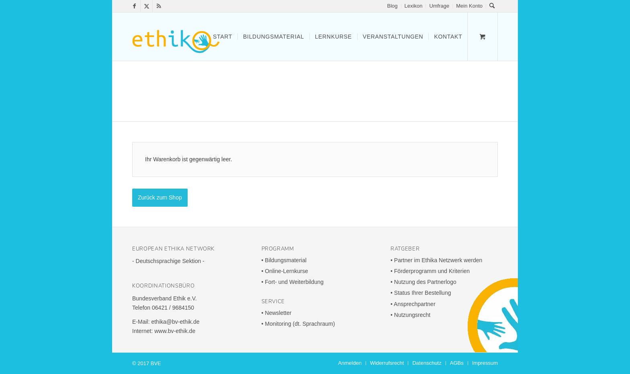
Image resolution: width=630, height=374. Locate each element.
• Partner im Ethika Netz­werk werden (436, 260)
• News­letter (277, 313)
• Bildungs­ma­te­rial (284, 260)
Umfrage (439, 6)
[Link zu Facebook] (134, 6)
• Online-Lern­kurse (285, 271)
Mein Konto (469, 6)
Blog (392, 6)
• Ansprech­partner (413, 304)
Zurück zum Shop (160, 197)
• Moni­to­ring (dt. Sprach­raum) (298, 324)
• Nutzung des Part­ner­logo (423, 282)
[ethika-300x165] (176, 36)
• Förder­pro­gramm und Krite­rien (430, 271)
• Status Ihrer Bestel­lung (421, 293)
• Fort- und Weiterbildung (293, 282)
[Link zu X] (146, 6)
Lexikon (414, 6)
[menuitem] (392, 6)
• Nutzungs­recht (410, 315)
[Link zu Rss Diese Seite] (159, 6)
